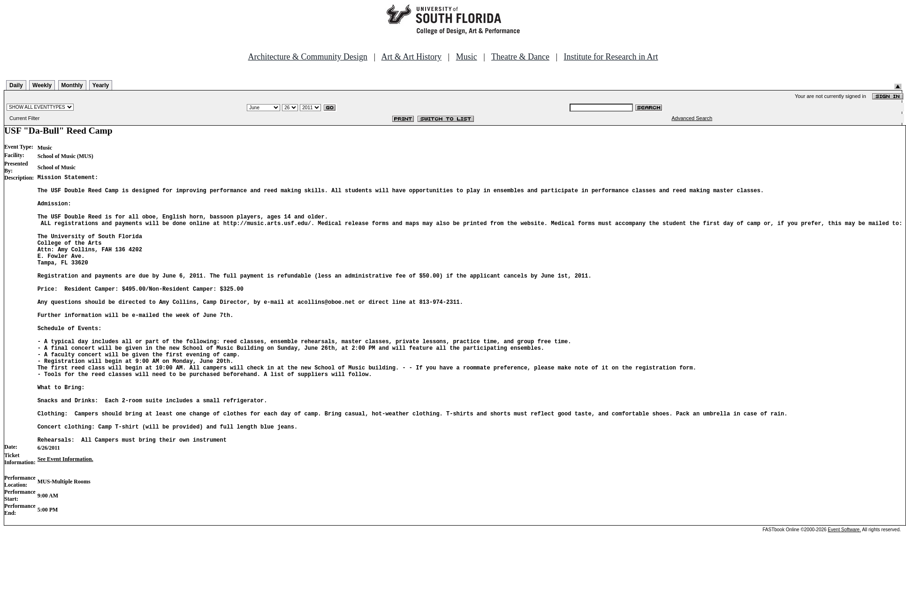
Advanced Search (691, 118)
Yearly (100, 85)
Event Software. (844, 587)
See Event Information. (65, 516)
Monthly (72, 85)
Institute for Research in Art (611, 56)
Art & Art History (411, 56)
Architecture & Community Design (307, 56)
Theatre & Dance (520, 56)
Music (466, 56)
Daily (16, 85)
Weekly (42, 85)
